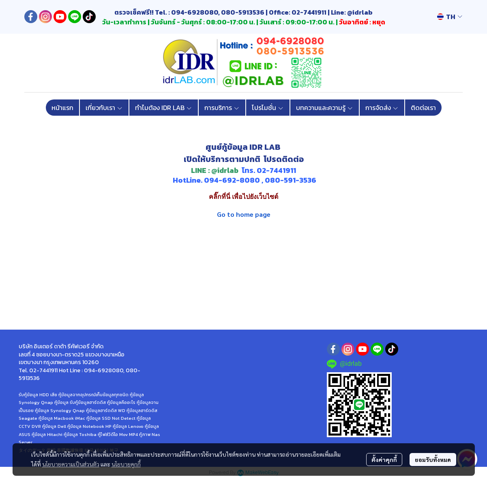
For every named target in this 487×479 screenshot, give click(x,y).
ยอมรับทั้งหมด (433, 459)
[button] (450, 16)
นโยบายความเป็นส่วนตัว (70, 464)
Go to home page (243, 214)
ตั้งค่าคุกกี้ (384, 459)
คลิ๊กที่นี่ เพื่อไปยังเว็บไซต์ (243, 196)
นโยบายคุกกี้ (126, 464)
